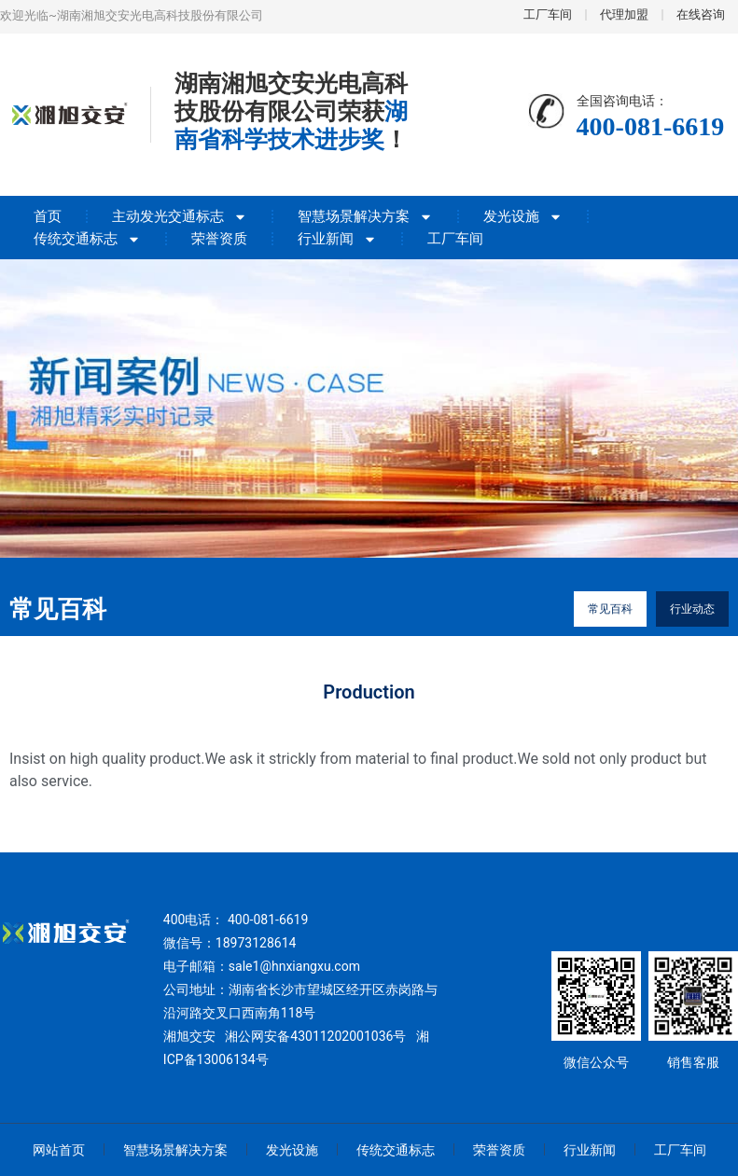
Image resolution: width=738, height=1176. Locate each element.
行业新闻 (337, 239)
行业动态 (692, 609)
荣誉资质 (219, 238)
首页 (48, 216)
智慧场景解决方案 (365, 216)
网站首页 (59, 1149)
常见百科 (610, 609)
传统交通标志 (87, 239)
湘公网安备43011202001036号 (315, 1036)
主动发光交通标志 (179, 216)
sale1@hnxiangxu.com (294, 966)
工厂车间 (455, 238)
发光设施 (523, 216)
